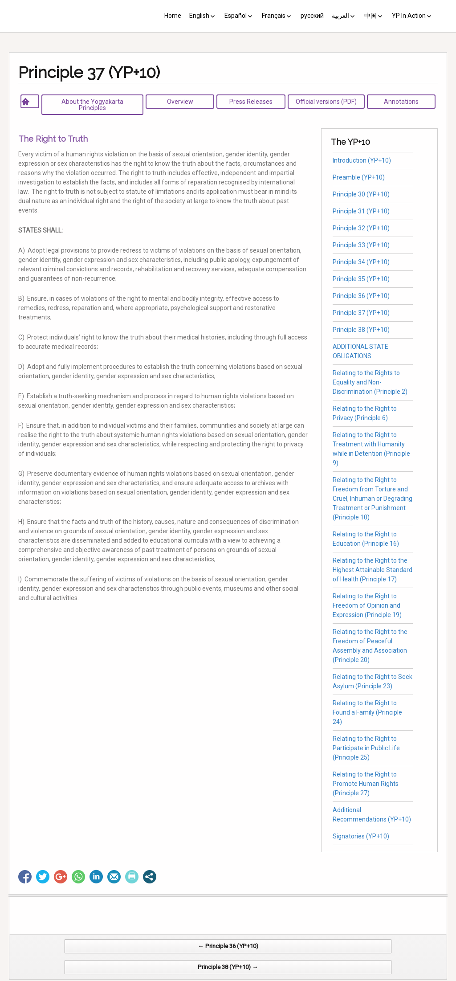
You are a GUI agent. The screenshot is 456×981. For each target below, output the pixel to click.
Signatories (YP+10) (361, 836)
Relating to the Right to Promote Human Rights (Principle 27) (366, 784)
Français (273, 15)
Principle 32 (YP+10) (361, 228)
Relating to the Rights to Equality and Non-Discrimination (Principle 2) (370, 382)
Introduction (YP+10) (362, 160)
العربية (340, 15)
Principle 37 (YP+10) (361, 312)
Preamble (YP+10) (359, 177)
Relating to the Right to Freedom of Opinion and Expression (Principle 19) (367, 605)
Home (172, 15)
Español (235, 15)
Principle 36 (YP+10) (361, 295)
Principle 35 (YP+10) (361, 278)
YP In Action (409, 15)
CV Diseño (229, 976)
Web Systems (316, 976)
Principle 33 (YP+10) (361, 245)
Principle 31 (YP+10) (361, 211)
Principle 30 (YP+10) (361, 194)
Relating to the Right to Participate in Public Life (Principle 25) (366, 748)
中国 (370, 15)
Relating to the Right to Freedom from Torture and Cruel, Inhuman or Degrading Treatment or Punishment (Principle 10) (372, 498)
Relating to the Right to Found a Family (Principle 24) (367, 712)
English (199, 15)
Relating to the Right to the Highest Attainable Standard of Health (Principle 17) (372, 570)
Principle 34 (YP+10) (361, 262)
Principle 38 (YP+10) (361, 329)
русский (312, 15)
